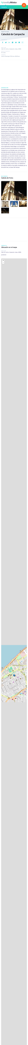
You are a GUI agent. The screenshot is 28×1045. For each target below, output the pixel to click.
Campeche (4, 7)
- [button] (3, 263)
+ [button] (3, 260)
